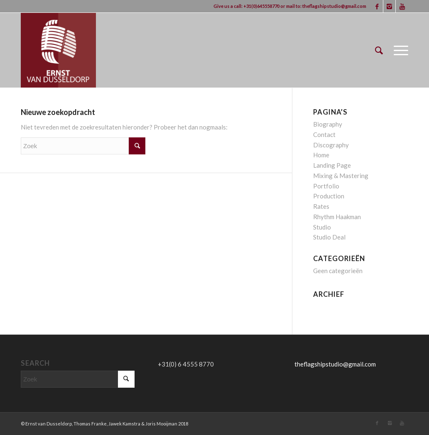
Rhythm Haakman (337, 216)
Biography (327, 124)
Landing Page (332, 165)
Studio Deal (329, 237)
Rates (321, 206)
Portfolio (326, 186)
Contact (324, 134)
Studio (322, 227)
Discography (331, 145)
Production (328, 196)
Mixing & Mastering (340, 175)
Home (321, 155)
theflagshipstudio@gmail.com (334, 6)
